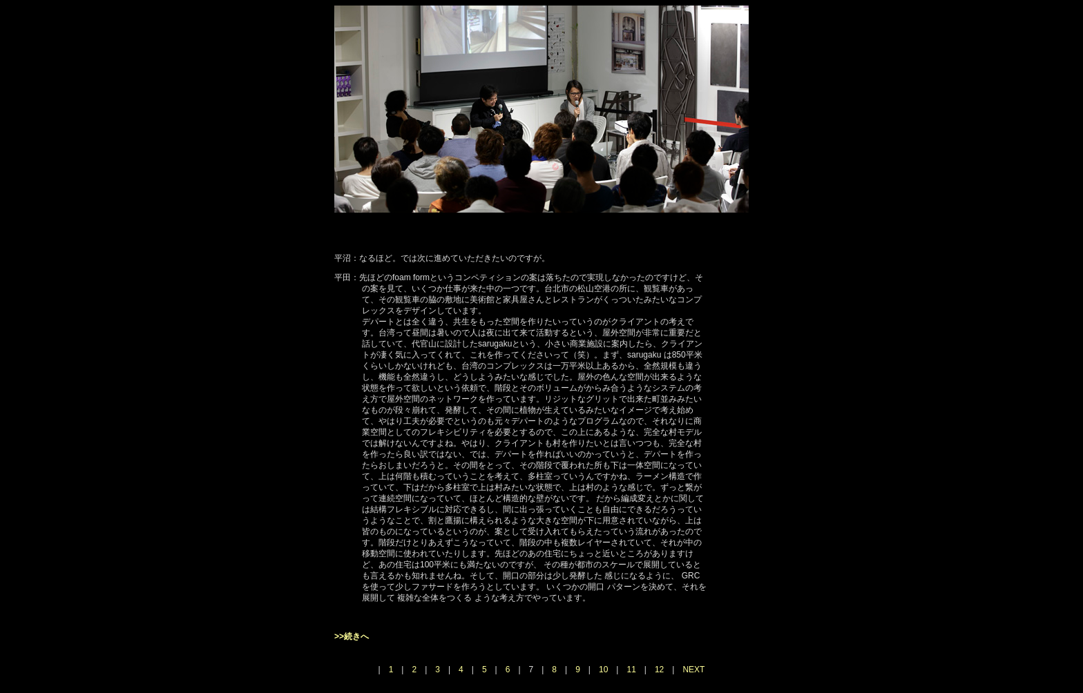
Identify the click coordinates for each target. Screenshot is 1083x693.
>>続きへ (351, 636)
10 (603, 669)
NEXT (693, 669)
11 (630, 669)
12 (659, 669)
